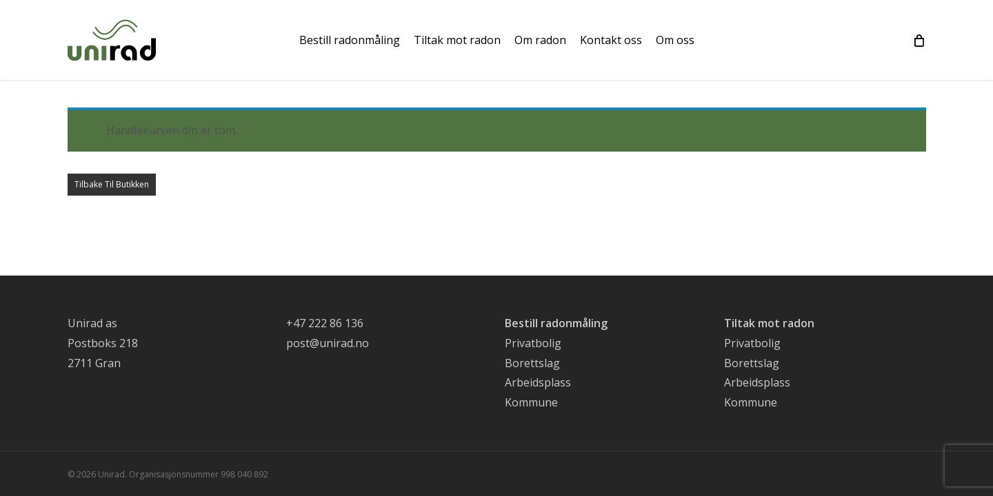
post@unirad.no (327, 343)
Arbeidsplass (538, 382)
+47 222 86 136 (324, 323)
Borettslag (532, 363)
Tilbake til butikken (111, 184)
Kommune (531, 402)
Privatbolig (533, 343)
